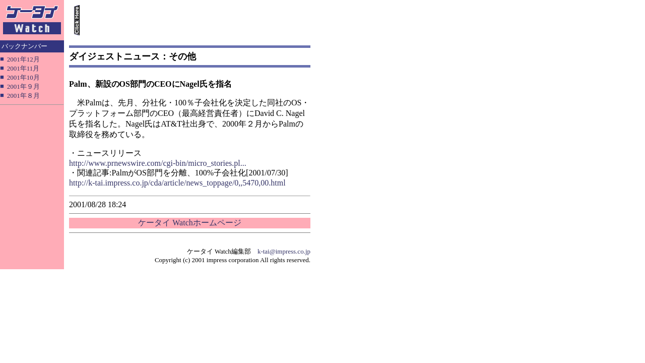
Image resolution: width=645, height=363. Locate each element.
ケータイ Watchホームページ (189, 222)
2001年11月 (23, 68)
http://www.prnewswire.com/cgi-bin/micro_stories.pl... (157, 163)
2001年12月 (23, 59)
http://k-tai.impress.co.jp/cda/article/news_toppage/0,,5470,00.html (177, 182)
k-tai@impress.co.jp (283, 251)
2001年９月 (23, 86)
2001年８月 (23, 95)
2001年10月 (23, 77)
